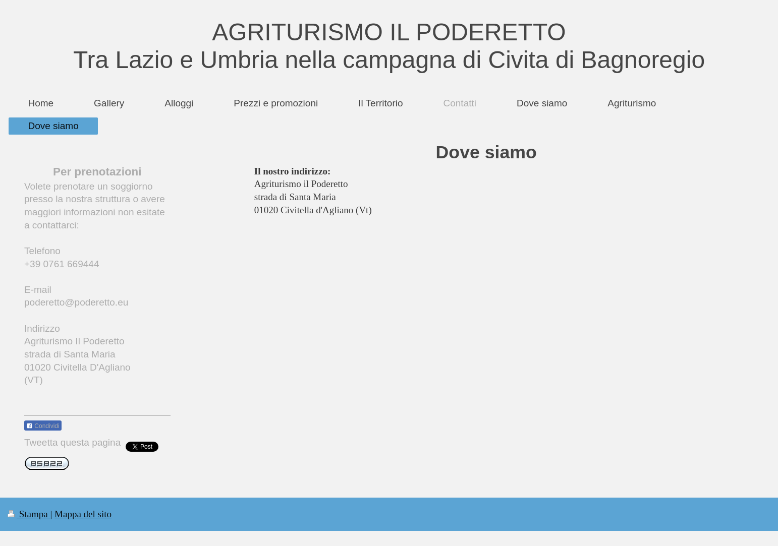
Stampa (29, 514)
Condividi (43, 426)
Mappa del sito (83, 514)
